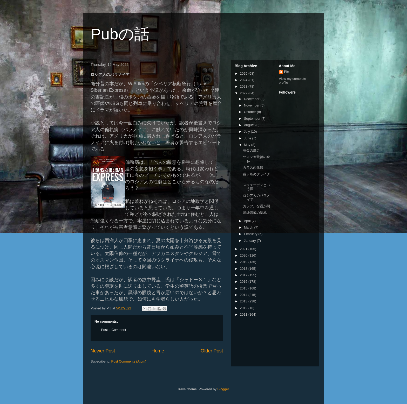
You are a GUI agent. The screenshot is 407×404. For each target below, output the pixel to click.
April (248, 221)
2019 (244, 262)
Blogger (223, 389)
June (248, 138)
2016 (244, 281)
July (247, 131)
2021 (244, 249)
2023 (244, 86)
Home (158, 350)
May (247, 145)
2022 (244, 93)
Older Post (212, 350)
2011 (244, 314)
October (250, 112)
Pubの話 (120, 34)
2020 (244, 255)
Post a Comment (113, 330)
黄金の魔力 (251, 150)
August (249, 125)
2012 (244, 308)
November (252, 105)
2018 (244, 269)
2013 (244, 301)
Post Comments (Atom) (128, 361)
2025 (244, 73)
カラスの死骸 (253, 167)
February (251, 234)
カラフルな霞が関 (256, 206)
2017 (244, 275)
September (252, 119)
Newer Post (103, 350)
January (250, 241)
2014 (244, 295)
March (249, 227)
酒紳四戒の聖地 (255, 213)
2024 (244, 80)
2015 (244, 288)
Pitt (286, 72)
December (252, 99)
